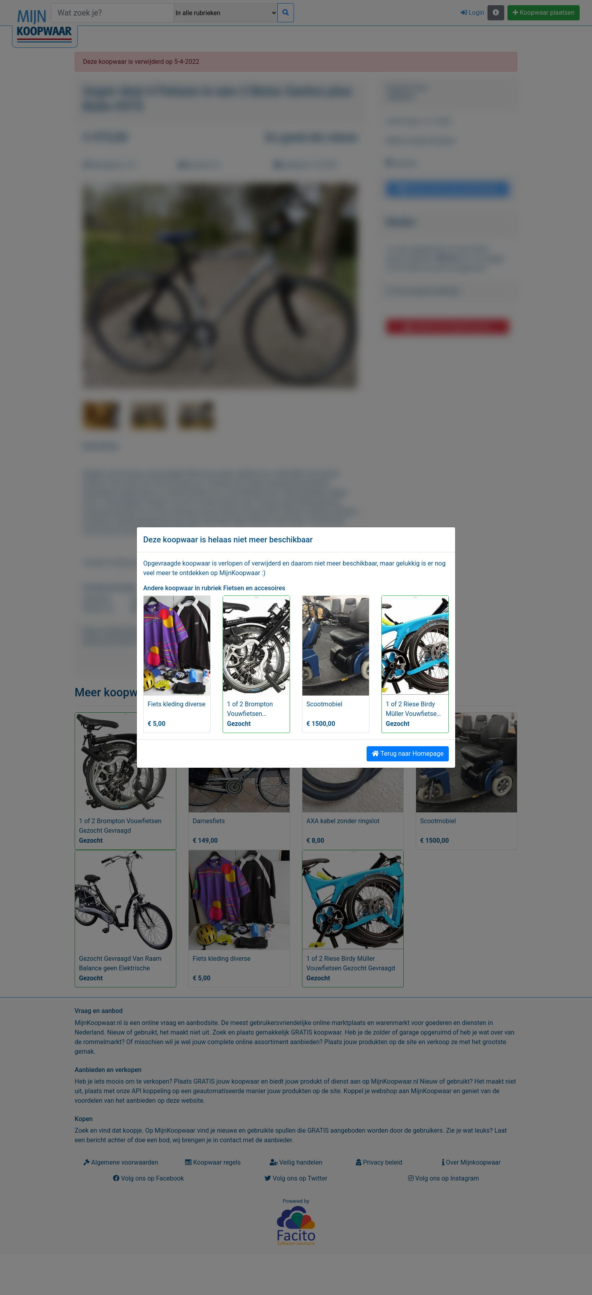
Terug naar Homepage (408, 753)
